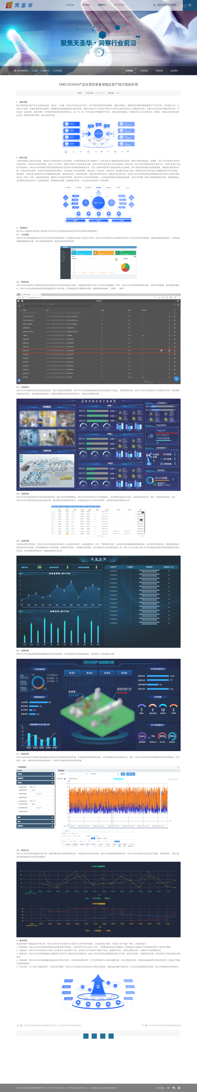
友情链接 (160, 1088)
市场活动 (159, 71)
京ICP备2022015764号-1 (77, 1088)
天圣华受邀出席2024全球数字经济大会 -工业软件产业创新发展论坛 (52, 1025)
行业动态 (144, 71)
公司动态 (58, 71)
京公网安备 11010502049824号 (103, 1088)
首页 (36, 71)
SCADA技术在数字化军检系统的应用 (165, 1025)
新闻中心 (46, 71)
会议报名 (174, 71)
